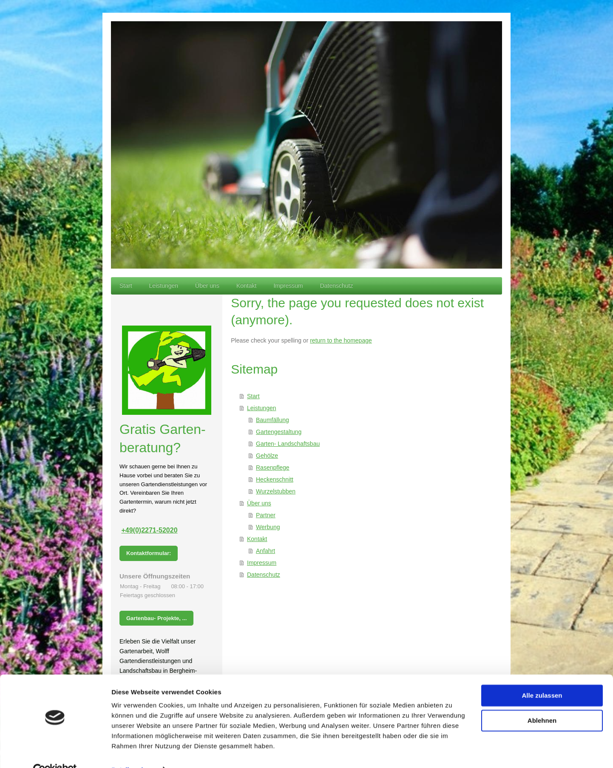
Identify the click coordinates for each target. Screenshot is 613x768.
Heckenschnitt (274, 479)
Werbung (268, 527)
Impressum (261, 562)
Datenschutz (263, 574)
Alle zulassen (542, 677)
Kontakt (257, 539)
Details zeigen (132, 751)
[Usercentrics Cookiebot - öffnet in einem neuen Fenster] (55, 751)
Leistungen (261, 408)
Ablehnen (542, 702)
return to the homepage (341, 340)
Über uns (259, 503)
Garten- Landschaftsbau (288, 443)
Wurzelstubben (275, 491)
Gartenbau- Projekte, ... (156, 618)
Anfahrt (265, 550)
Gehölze (267, 455)
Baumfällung (272, 420)
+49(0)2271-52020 (149, 530)
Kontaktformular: (148, 553)
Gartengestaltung (278, 431)
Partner (265, 515)
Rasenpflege (272, 467)
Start (253, 396)
